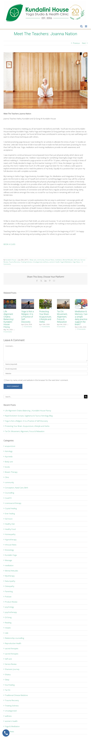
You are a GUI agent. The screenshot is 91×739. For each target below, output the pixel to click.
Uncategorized (37, 262)
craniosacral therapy (13, 503)
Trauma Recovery (14, 262)
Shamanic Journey (12, 669)
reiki (6, 633)
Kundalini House (11, 260)
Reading (8, 622)
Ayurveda (8, 456)
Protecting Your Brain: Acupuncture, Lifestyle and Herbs (45, 316)
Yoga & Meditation (66, 262)
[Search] (85, 396)
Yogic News (76, 262)
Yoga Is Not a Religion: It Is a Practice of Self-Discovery (27, 316)
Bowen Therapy (11, 472)
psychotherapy (11, 612)
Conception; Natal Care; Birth (16, 487)
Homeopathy (10, 534)
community (40, 260)
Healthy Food (10, 529)
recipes (8, 627)
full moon (9, 519)
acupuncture (10, 446)
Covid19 (8, 498)
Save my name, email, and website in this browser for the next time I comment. (37, 380)
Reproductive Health (13, 643)
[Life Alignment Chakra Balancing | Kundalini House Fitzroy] (10, 300)
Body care (33, 260)
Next (84, 43)
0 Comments (8, 332)
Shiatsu (8, 674)
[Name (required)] (45, 364)
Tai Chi (7, 690)
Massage (8, 560)
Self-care (77, 260)
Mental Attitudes (68, 260)
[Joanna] (45, 80)
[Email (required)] (45, 369)
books (7, 467)
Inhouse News (49, 260)
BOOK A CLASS (9, 244)
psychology (9, 607)
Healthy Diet (10, 524)
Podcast (8, 596)
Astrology (8, 451)
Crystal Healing (11, 508)
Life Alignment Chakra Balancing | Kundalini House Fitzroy (9, 319)
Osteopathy (9, 586)
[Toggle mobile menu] (86, 26)
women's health (54, 262)
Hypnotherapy (10, 539)
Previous (76, 43)
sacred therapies (11, 648)
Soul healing (10, 685)
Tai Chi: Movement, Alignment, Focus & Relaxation (62, 316)
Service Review (10, 664)
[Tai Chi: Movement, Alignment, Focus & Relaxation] (63, 300)
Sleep (7, 679)
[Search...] (44, 396)
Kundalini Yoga (11, 555)
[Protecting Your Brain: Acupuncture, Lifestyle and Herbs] (45, 300)
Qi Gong (8, 617)
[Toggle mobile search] (81, 26)
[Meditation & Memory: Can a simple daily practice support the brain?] (81, 300)
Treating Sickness (26, 262)
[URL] (45, 373)
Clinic (7, 477)
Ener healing (10, 513)
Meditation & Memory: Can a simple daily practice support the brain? (81, 318)
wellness (46, 262)
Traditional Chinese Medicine (16, 695)
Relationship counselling (14, 638)
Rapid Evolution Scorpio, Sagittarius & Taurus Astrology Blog (29, 415)
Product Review (11, 602)
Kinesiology (9, 550)
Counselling (9, 493)
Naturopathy (10, 581)
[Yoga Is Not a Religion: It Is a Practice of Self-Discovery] (27, 300)
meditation (58, 260)
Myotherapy (10, 576)
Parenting (9, 591)
